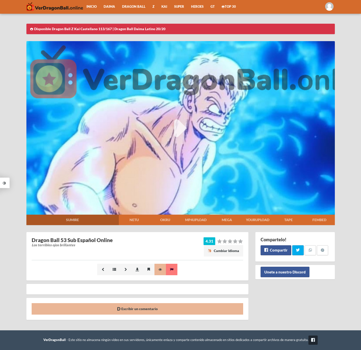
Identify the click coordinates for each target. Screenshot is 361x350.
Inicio (91, 6)
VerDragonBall (54, 340)
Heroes (197, 6)
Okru (165, 220)
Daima (109, 6)
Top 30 (229, 6)
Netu (134, 220)
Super (179, 6)
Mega (227, 220)
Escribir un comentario (137, 309)
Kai (164, 6)
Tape (288, 220)
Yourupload (257, 220)
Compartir (276, 250)
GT (213, 6)
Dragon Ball (133, 6)
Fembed (319, 220)
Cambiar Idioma (223, 251)
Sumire (72, 220)
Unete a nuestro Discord (285, 272)
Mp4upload (196, 220)
